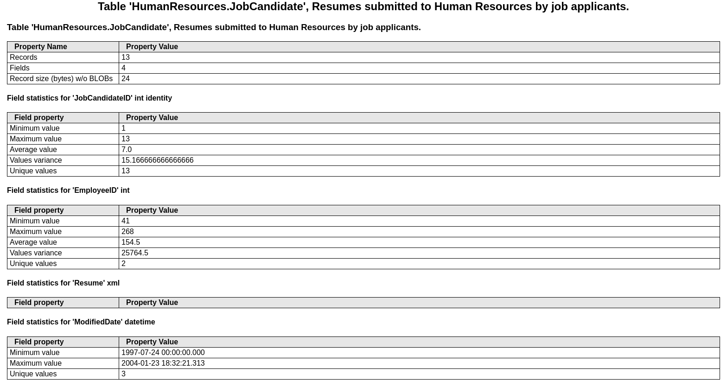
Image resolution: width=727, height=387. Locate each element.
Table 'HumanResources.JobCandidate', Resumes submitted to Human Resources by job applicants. (214, 27)
